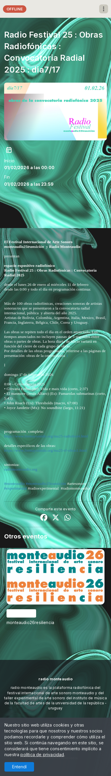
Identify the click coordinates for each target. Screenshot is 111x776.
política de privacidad (42, 754)
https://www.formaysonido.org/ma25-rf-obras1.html (45, 450)
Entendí (19, 766)
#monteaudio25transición (46, 483)
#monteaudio (14, 483)
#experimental (15, 488)
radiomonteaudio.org (20, 469)
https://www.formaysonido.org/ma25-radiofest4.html (46, 436)
